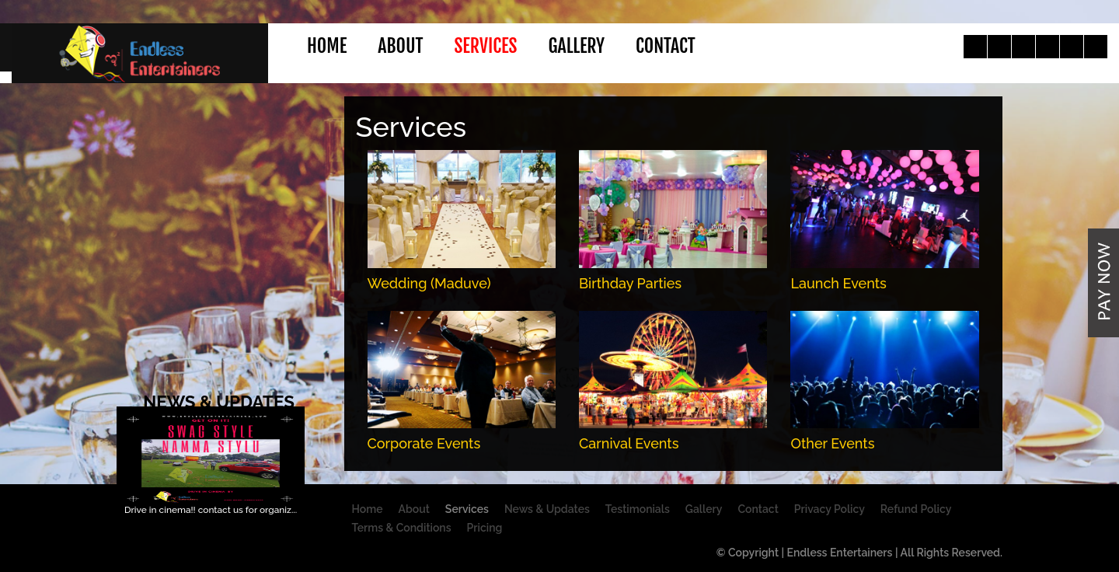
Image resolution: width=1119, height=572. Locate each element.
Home (327, 46)
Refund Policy (915, 509)
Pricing (485, 527)
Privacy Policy (829, 509)
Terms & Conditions (401, 527)
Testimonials (637, 509)
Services (485, 46)
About (400, 46)
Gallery (576, 46)
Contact (665, 46)
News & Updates (547, 509)
